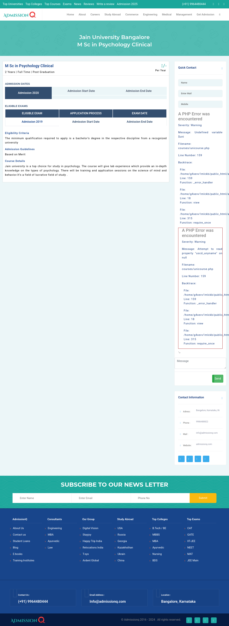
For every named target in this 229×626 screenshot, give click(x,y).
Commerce (131, 14)
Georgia (122, 541)
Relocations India (93, 547)
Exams (67, 4)
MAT (190, 554)
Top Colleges (33, 4)
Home (70, 14)
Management (184, 14)
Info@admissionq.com (108, 601)
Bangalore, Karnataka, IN (208, 410)
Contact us (19, 534)
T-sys (86, 554)
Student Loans (21, 541)
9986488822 (202, 421)
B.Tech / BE (159, 528)
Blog (15, 547)
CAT (189, 528)
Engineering (150, 14)
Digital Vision (90, 528)
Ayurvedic (53, 541)
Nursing (157, 554)
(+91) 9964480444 (193, 4)
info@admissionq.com (207, 433)
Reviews (89, 4)
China (121, 560)
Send (218, 378)
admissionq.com (204, 444)
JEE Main (192, 560)
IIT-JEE (191, 541)
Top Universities (13, 4)
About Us (18, 528)
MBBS (156, 534)
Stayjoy (87, 534)
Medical (166, 14)
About (82, 14)
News (77, 4)
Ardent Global (91, 560)
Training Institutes (23, 560)
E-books (18, 554)
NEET (190, 547)
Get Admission (205, 14)
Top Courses (52, 4)
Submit (203, 498)
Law (50, 547)
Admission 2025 (127, 4)
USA (120, 528)
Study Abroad (112, 14)
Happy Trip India (92, 541)
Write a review (105, 4)
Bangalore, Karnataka (178, 601)
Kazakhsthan (125, 547)
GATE (190, 534)
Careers (95, 14)
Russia (122, 534)
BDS (154, 560)
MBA (50, 534)
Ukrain (121, 554)
